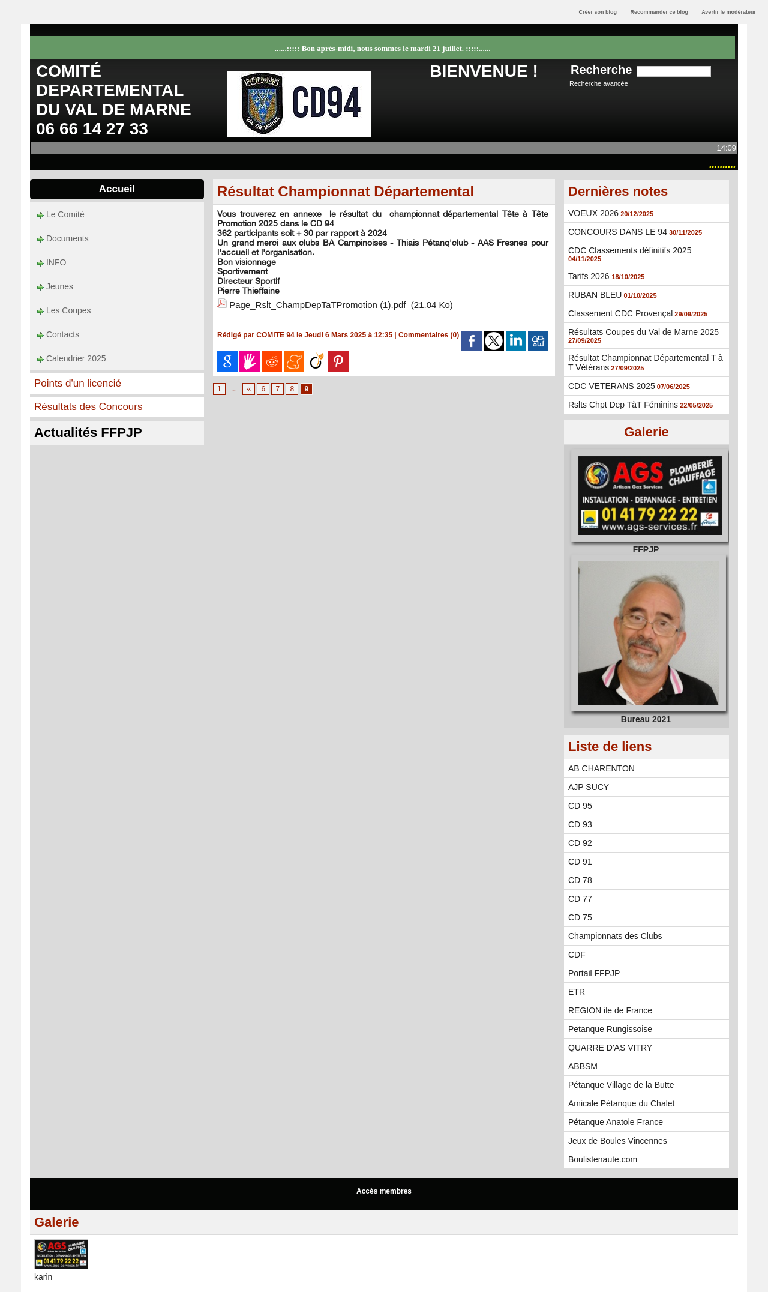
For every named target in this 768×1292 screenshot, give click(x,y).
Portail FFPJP (594, 973)
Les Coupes (64, 310)
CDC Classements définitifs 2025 (629, 250)
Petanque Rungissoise (610, 1029)
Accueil (117, 189)
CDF (577, 954)
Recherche (603, 69)
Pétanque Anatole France (615, 1122)
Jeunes (55, 286)
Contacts (58, 334)
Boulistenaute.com (602, 1159)
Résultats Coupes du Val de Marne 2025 (643, 332)
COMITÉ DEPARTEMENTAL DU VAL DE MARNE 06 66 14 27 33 (113, 100)
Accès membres (384, 1191)
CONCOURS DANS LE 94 (617, 232)
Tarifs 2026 (589, 276)
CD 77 (580, 899)
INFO (51, 262)
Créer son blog (597, 12)
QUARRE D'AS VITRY (610, 1047)
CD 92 (580, 843)
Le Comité (61, 214)
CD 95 (580, 806)
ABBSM (583, 1066)
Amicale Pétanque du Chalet (621, 1103)
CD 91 (580, 861)
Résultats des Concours (88, 406)
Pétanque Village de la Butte (621, 1085)
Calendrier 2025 (71, 358)
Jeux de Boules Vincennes (617, 1141)
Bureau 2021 (646, 719)
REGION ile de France (610, 1010)
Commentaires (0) (429, 335)
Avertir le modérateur (728, 12)
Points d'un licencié (77, 383)
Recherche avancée (598, 83)
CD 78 (580, 880)
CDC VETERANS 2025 (611, 386)
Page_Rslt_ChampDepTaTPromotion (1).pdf (317, 305)
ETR (576, 992)
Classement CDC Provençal (620, 313)
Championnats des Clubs (615, 936)
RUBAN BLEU (595, 295)
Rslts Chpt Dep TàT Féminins (623, 404)
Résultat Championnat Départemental (345, 191)
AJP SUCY (588, 787)
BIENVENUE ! (484, 71)
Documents (63, 238)
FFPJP (646, 549)
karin (43, 1277)
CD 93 (580, 824)
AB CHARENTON (601, 768)
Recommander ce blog (660, 12)
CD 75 (580, 917)
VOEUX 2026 (593, 213)
